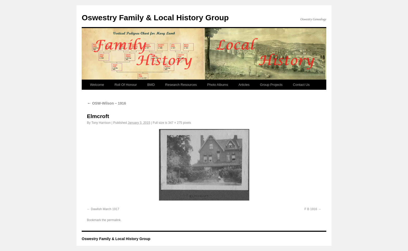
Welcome (97, 85)
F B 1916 (310, 209)
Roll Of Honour (125, 85)
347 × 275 (175, 123)
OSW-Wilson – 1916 (106, 103)
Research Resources (181, 85)
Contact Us (301, 85)
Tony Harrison (101, 123)
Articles (244, 85)
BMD (151, 85)
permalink (113, 220)
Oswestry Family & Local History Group (155, 17)
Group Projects (271, 85)
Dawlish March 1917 (105, 209)
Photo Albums (217, 85)
